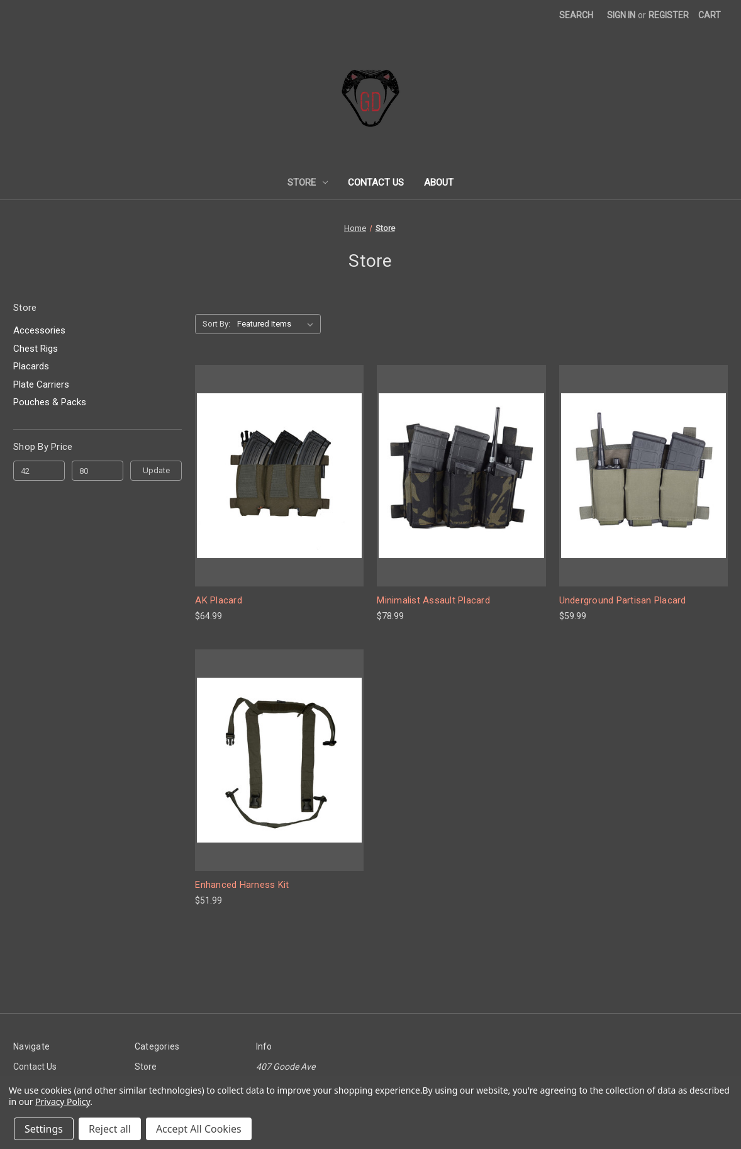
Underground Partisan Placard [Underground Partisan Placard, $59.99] (622, 600)
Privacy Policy (62, 1101)
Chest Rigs (35, 348)
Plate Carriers (41, 384)
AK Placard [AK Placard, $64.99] (218, 600)
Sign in (621, 15)
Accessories (39, 330)
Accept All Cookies (199, 1129)
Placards (31, 366)
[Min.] (39, 471)
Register (669, 15)
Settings (44, 1129)
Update (156, 470)
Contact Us (376, 182)
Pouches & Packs (49, 402)
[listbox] (277, 324)
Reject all (110, 1129)
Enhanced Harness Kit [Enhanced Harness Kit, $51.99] (242, 884)
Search (576, 15)
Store (307, 182)
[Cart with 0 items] (709, 15)
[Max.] (97, 471)
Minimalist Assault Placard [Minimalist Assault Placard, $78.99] (433, 600)
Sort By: (216, 323)
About (439, 182)
